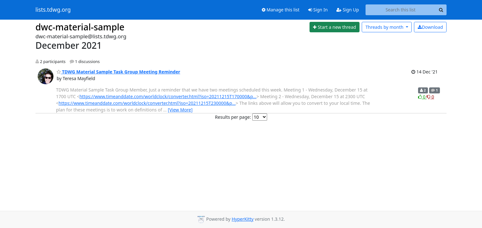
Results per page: (233, 117)
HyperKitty (243, 219)
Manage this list (281, 10)
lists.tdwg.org (53, 10)
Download (430, 27)
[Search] (441, 9)
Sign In (318, 10)
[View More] (180, 110)
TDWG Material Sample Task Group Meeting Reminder (118, 72)
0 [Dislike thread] (430, 97)
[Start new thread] (335, 27)
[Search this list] (400, 9)
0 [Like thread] (422, 97)
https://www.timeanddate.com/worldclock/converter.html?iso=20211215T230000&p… (147, 103)
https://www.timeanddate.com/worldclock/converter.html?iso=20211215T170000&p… (168, 96)
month (385, 27)
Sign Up (347, 10)
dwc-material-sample (79, 27)
